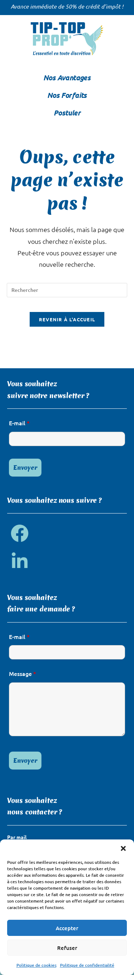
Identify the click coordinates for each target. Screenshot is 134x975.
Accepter (67, 928)
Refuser (67, 947)
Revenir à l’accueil (67, 319)
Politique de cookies (36, 965)
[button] (123, 848)
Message (22, 673)
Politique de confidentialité (87, 965)
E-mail (19, 423)
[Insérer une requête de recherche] (67, 290)
